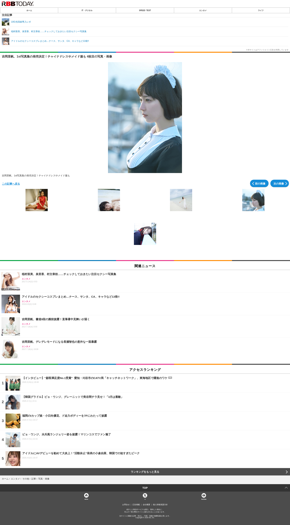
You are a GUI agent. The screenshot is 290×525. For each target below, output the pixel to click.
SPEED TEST (145, 10)
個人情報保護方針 (160, 505)
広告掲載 (136, 505)
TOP (145, 487)
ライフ (261, 10)
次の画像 (279, 183)
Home (86, 499)
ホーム (29, 10)
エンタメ (203, 10)
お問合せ (126, 505)
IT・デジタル (87, 10)
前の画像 (260, 183)
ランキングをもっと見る (145, 471)
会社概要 (146, 505)
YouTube (203, 499)
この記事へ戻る (11, 183)
